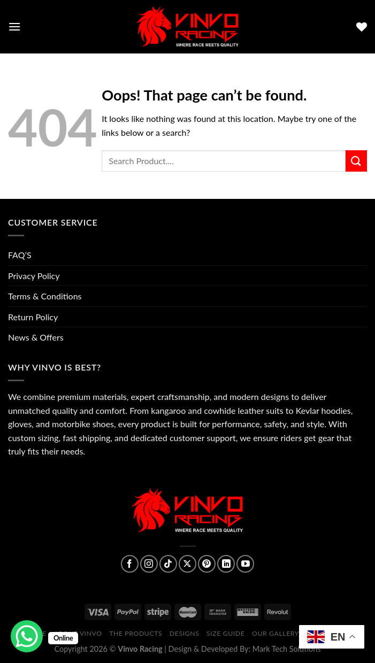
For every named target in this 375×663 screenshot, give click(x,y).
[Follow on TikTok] (168, 564)
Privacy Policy (34, 276)
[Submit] (356, 160)
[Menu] (14, 26)
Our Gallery (275, 633)
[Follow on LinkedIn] (226, 564)
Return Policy (33, 317)
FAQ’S (20, 255)
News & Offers (36, 337)
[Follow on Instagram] (149, 564)
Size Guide (225, 633)
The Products (135, 633)
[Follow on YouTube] (245, 564)
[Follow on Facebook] (130, 564)
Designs (185, 633)
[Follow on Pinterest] (207, 564)
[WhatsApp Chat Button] (27, 636)
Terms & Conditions (45, 296)
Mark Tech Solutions (286, 648)
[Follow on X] (187, 564)
